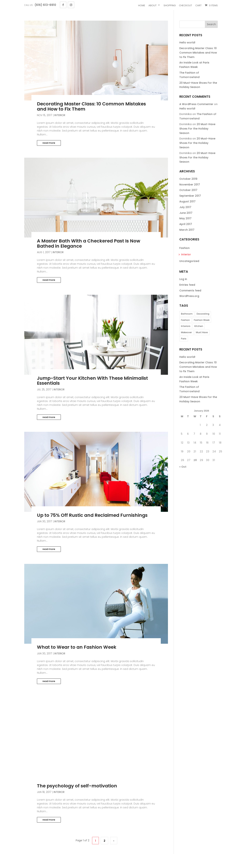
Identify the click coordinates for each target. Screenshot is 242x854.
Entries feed (187, 285)
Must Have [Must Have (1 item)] (202, 332)
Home (141, 5)
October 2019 (188, 179)
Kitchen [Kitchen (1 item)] (198, 326)
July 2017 (185, 207)
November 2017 (189, 184)
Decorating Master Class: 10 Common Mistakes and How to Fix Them (91, 106)
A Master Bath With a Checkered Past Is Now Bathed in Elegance (88, 243)
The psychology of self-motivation (77, 786)
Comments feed (190, 290)
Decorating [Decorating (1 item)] (203, 313)
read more (48, 143)
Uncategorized (189, 261)
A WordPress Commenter (196, 104)
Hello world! (187, 42)
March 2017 (186, 230)
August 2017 (187, 201)
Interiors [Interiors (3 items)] (185, 326)
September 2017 (190, 196)
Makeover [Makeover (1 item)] (186, 332)
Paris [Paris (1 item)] (183, 338)
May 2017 (185, 218)
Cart (198, 5)
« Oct (182, 467)
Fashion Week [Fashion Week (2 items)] (201, 320)
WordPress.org (189, 296)
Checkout (185, 5)
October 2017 (188, 190)
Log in (183, 279)
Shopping (170, 5)
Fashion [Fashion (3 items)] (185, 320)
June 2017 (185, 213)
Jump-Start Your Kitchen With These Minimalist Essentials (92, 381)
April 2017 (185, 224)
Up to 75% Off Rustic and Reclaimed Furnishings (92, 515)
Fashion (184, 248)
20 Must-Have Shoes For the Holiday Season (197, 128)
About (152, 5)
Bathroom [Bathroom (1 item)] (187, 313)
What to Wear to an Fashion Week (76, 647)
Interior (59, 115)
